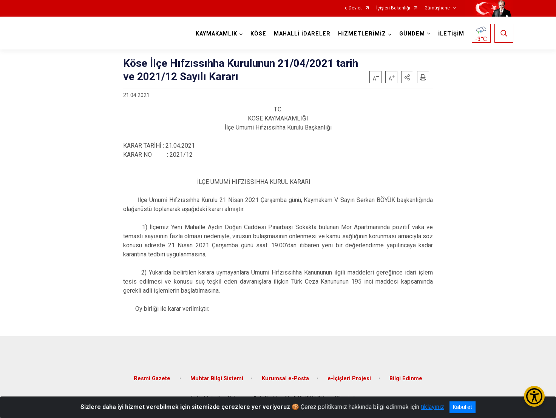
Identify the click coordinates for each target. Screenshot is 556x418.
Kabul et (462, 407)
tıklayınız (432, 406)
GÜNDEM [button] (412, 34)
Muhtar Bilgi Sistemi (216, 378)
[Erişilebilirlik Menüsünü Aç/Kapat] (534, 396)
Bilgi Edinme (405, 378)
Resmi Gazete (153, 378)
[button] (407, 77)
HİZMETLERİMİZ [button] (362, 34)
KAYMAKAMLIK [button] (216, 34)
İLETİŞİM (451, 34)
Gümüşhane (437, 8)
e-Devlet (353, 8)
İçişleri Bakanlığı (393, 8)
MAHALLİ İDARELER (302, 34)
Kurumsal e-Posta (285, 378)
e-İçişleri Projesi (349, 378)
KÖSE (258, 34)
